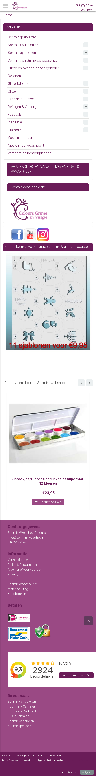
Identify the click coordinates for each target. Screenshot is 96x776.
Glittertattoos (18, 83)
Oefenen (14, 76)
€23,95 (48, 492)
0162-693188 (17, 542)
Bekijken (86, 10)
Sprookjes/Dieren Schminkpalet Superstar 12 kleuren (48, 481)
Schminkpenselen (20, 726)
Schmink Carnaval (22, 706)
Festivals (15, 114)
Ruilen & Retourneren (22, 564)
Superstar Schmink (23, 711)
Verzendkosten (18, 560)
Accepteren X (69, 772)
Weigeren (87, 772)
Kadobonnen (17, 594)
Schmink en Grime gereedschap (33, 60)
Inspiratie (15, 122)
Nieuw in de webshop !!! (26, 145)
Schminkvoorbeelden (23, 584)
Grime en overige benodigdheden (34, 68)
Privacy (13, 574)
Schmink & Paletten (23, 45)
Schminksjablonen (22, 53)
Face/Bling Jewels (22, 99)
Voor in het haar (20, 138)
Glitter (12, 91)
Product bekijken (48, 502)
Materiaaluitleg (18, 589)
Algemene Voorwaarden (25, 569)
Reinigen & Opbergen (24, 107)
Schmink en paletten (22, 701)
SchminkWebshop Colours (27, 532)
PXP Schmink (19, 716)
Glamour (14, 130)
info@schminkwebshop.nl (26, 537)
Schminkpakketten (22, 37)
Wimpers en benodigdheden (29, 153)
